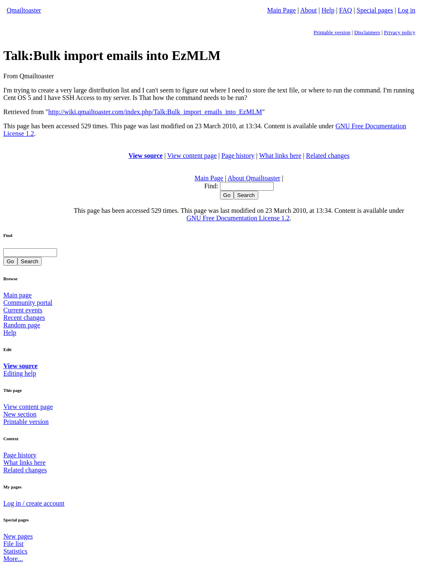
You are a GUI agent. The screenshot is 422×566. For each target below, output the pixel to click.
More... (13, 558)
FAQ (345, 10)
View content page (192, 155)
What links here (280, 155)
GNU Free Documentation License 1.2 (238, 218)
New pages (18, 536)
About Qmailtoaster (253, 178)
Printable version (332, 32)
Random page (21, 325)
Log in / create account (34, 503)
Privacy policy (399, 32)
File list (13, 543)
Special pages (375, 10)
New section (20, 414)
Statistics (15, 551)
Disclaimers (367, 32)
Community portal (27, 302)
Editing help (19, 373)
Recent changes (24, 317)
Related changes (327, 155)
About (308, 10)
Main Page (281, 10)
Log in (406, 10)
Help (328, 10)
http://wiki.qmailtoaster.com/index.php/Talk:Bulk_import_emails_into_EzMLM (155, 111)
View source (145, 155)
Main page (17, 295)
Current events (22, 310)
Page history (238, 155)
